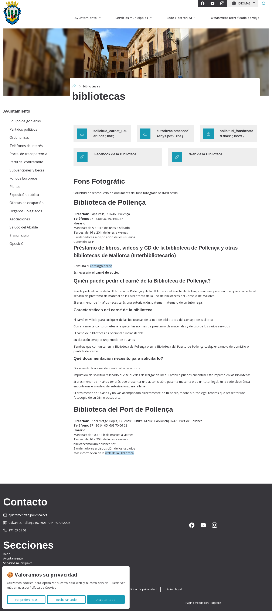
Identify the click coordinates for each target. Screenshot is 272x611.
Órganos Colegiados (26, 211)
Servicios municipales (18, 563)
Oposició (16, 243)
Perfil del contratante (26, 162)
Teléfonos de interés (26, 145)
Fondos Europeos (24, 178)
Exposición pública (24, 194)
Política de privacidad (142, 589)
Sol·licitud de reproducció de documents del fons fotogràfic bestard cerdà (126, 193)
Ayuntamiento (13, 558)
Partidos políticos (23, 129)
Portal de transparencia (28, 153)
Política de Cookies (43, 587)
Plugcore (215, 603)
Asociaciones (20, 219)
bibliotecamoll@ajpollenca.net (95, 444)
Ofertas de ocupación (27, 202)
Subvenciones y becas (27, 170)
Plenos (15, 186)
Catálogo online (101, 266)
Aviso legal (176, 589)
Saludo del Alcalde (24, 227)
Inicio (6, 554)
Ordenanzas (19, 137)
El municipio (19, 235)
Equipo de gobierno (25, 121)
